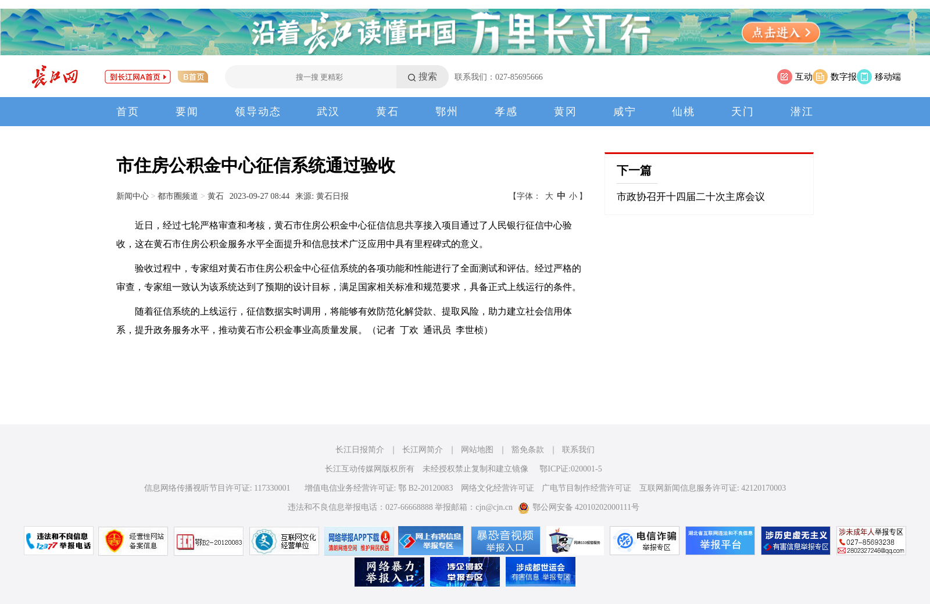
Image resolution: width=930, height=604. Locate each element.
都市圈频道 (178, 196)
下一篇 (634, 170)
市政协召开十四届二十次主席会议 (691, 196)
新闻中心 (132, 196)
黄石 (387, 111)
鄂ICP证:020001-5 (570, 468)
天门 (742, 111)
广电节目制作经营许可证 (586, 488)
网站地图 (477, 449)
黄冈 (565, 111)
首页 (128, 111)
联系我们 (578, 449)
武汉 (328, 111)
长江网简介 (422, 449)
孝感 (506, 111)
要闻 (187, 111)
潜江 (802, 111)
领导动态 (258, 111)
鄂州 (447, 111)
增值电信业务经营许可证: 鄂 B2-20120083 (379, 488)
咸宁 (624, 111)
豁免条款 (528, 449)
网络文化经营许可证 (497, 488)
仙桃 (683, 111)
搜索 (428, 76)
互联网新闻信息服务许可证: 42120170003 (712, 488)
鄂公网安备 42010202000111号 (578, 507)
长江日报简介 (359, 449)
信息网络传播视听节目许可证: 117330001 (217, 488)
